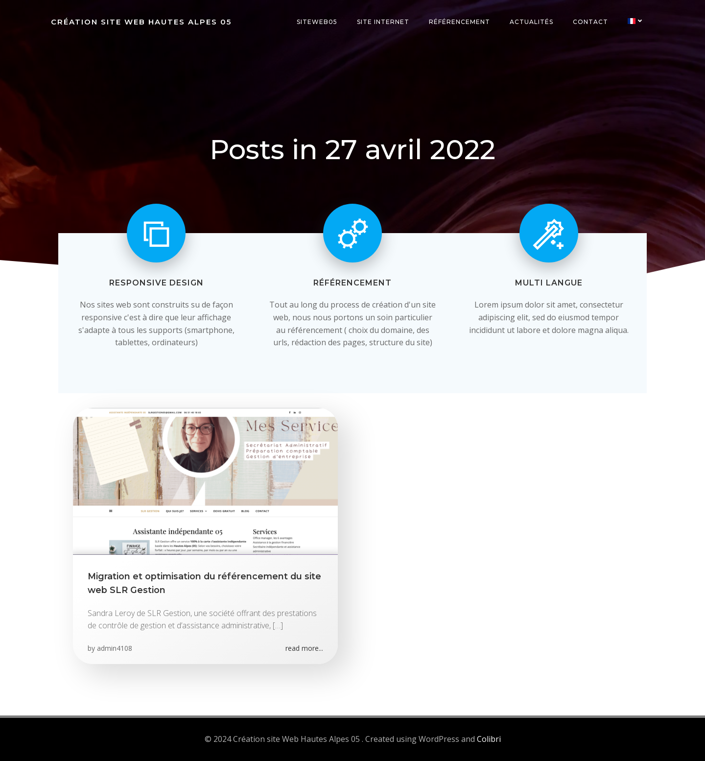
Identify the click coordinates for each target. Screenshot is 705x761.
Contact (590, 21)
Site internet (383, 21)
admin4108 (114, 648)
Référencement (459, 21)
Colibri (489, 739)
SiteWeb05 (317, 21)
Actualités (531, 21)
